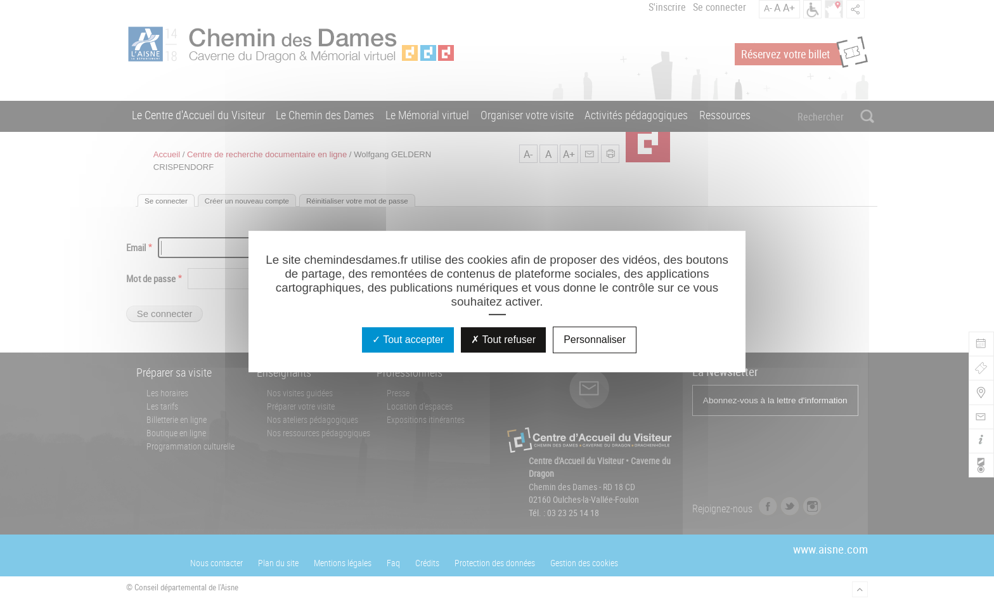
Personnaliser (595, 339)
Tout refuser (503, 339)
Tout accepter (408, 339)
